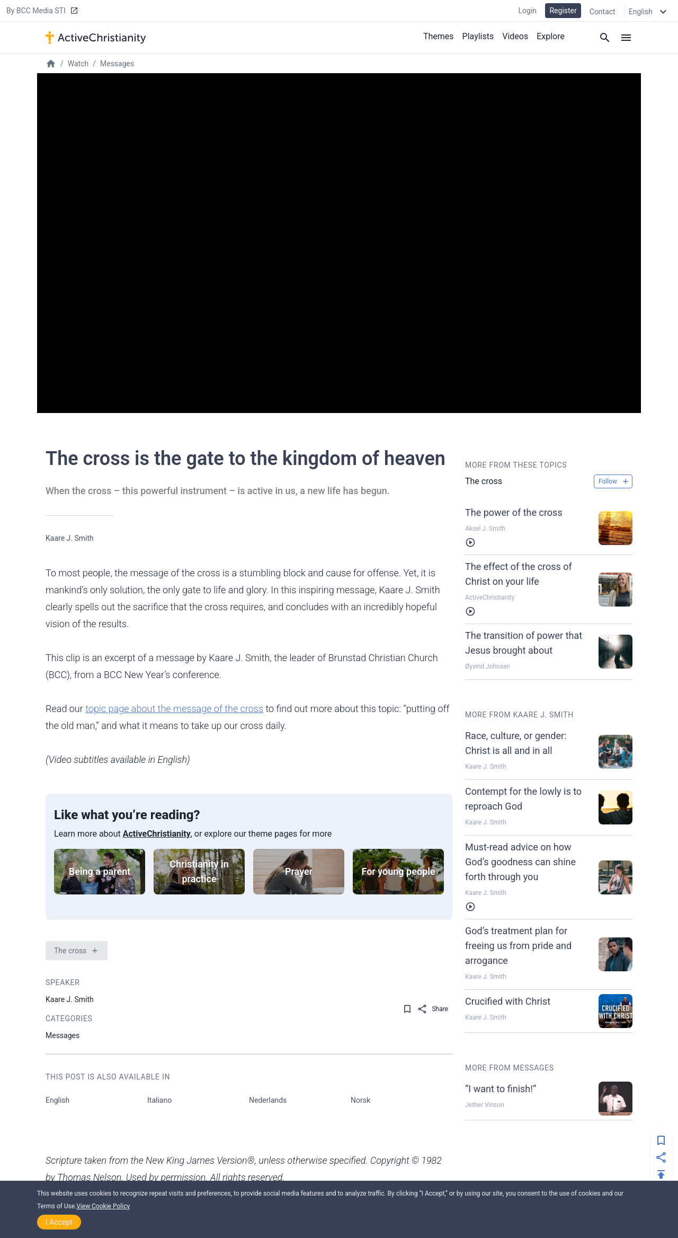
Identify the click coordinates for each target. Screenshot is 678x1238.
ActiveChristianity (157, 834)
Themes (438, 36)
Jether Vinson (484, 1105)
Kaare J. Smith (70, 538)
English (57, 1100)
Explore (551, 36)
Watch (78, 63)
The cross (70, 950)
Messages (117, 63)
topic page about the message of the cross (174, 708)
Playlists (478, 36)
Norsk (360, 1100)
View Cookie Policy (103, 1206)
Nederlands (268, 1100)
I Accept (59, 1222)
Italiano (159, 1100)
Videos (515, 36)
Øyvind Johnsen (487, 666)
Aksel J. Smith (485, 528)
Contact (602, 11)
